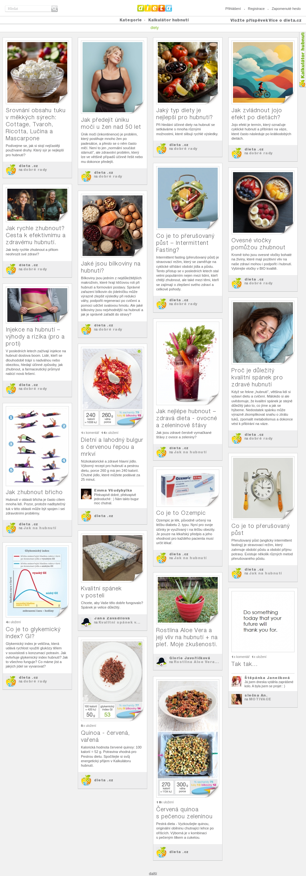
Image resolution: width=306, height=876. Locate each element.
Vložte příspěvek (249, 20)
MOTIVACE (260, 699)
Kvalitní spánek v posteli (101, 592)
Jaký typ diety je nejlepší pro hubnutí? (184, 113)
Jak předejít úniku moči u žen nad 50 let (111, 123)
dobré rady (35, 169)
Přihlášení (233, 9)
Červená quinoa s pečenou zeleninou (184, 813)
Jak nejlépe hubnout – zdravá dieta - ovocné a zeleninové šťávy (186, 418)
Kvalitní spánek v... (119, 622)
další (153, 874)
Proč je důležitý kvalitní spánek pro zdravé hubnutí (257, 377)
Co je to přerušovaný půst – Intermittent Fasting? (185, 242)
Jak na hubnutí (190, 452)
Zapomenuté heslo (286, 9)
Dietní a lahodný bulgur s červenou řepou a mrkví (112, 446)
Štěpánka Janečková (267, 677)
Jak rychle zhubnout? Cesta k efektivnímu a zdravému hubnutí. (36, 235)
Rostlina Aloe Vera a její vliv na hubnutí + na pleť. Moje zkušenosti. (187, 637)
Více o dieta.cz (285, 20)
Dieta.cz (154, 7)
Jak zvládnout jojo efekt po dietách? (256, 113)
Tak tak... (244, 664)
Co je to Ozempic (181, 512)
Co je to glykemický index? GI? (33, 632)
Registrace (256, 9)
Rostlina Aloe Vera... (196, 662)
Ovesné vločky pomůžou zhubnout (258, 244)
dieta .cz (28, 166)
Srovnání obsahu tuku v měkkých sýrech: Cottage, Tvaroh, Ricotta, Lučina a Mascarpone (36, 124)
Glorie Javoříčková (189, 658)
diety (154, 28)
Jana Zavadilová (112, 618)
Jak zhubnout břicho (34, 492)
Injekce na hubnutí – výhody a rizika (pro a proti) (35, 336)
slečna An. (255, 695)
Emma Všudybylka (113, 490)
